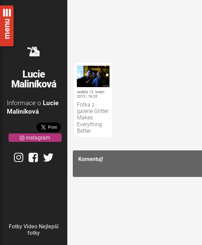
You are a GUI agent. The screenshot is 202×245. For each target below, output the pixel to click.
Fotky (15, 226)
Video (30, 226)
